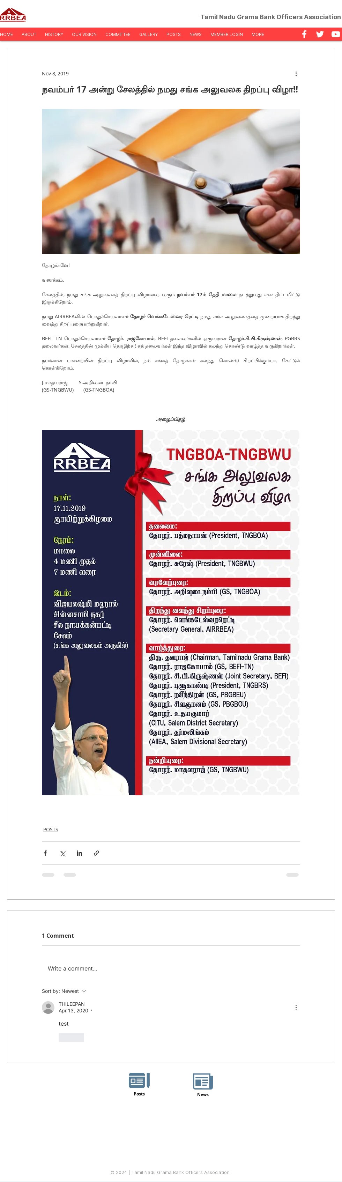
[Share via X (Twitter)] (62, 853)
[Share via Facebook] (45, 853)
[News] (202, 1086)
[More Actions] (296, 1007)
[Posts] (139, 1086)
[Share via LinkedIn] (79, 853)
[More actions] (296, 73)
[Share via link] (96, 853)
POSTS (50, 829)
